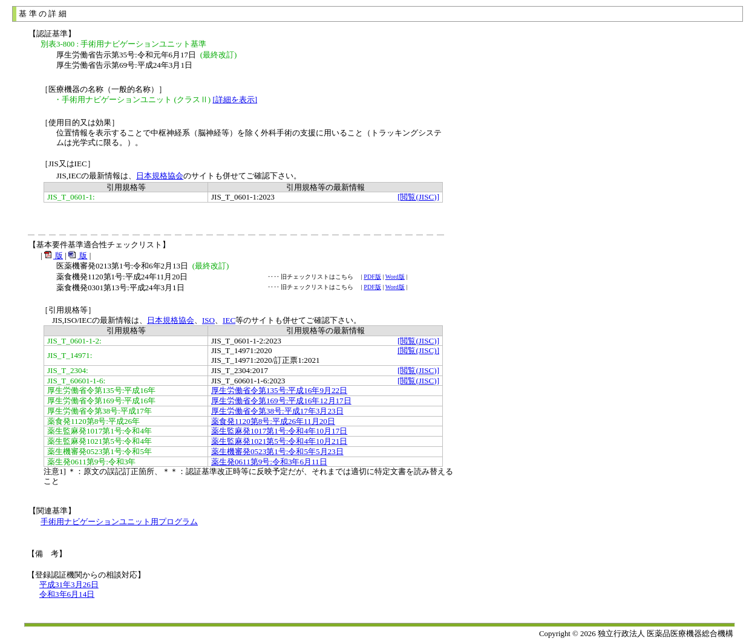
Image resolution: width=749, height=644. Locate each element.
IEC (229, 320)
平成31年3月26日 (69, 584)
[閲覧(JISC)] (418, 196)
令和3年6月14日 (66, 594)
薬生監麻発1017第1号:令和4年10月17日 (279, 430)
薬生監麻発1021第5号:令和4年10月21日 (279, 441)
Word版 (395, 276)
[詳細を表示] (234, 99)
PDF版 (372, 276)
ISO (208, 320)
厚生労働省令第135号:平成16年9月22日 (279, 390)
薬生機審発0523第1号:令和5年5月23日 (277, 451)
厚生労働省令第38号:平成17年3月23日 (277, 410)
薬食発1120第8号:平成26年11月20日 (273, 421)
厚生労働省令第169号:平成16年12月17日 (281, 400)
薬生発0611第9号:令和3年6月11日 (269, 461)
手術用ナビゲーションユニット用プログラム (119, 521)
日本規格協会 (159, 175)
